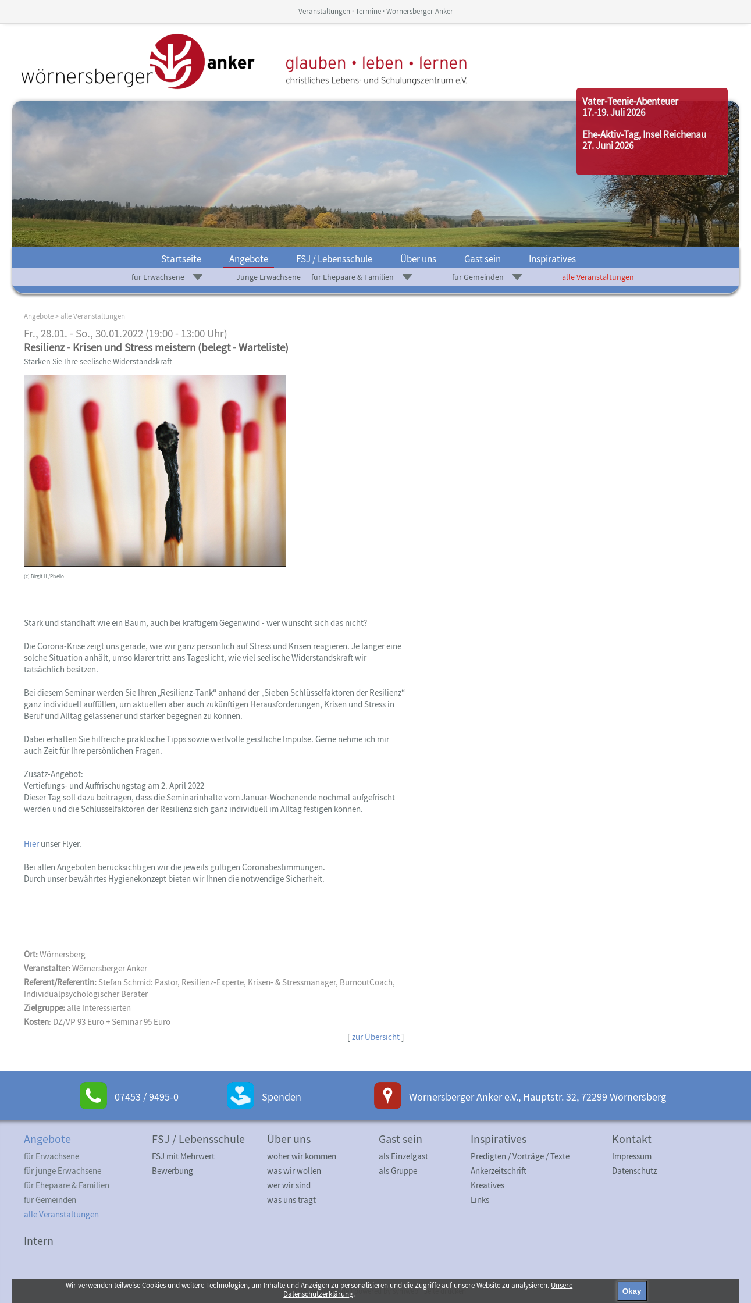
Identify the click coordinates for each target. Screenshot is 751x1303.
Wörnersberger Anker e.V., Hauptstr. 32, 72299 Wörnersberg (537, 1096)
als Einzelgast (403, 1156)
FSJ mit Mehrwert (183, 1156)
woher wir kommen (301, 1156)
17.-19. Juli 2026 (613, 112)
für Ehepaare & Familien (352, 277)
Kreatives (487, 1185)
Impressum (632, 1156)
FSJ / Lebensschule (334, 258)
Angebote (248, 258)
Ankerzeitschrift (498, 1170)
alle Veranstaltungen (598, 277)
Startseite (181, 258)
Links (480, 1199)
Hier (32, 843)
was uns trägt (291, 1199)
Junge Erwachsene (268, 277)
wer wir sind (289, 1185)
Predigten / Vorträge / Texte (520, 1156)
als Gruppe (398, 1170)
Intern (39, 1240)
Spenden (281, 1096)
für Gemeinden (478, 277)
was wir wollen (294, 1170)
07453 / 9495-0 (147, 1096)
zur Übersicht (376, 1036)
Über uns (418, 258)
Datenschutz (634, 1170)
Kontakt (632, 1138)
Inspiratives (552, 258)
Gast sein (482, 258)
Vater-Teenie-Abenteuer (630, 101)
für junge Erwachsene (62, 1170)
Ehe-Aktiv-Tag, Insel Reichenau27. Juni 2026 (644, 140)
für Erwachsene (157, 277)
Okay (632, 1291)
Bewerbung (172, 1170)
